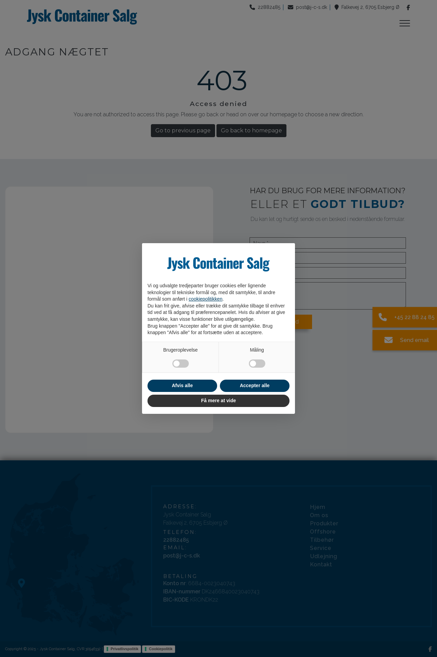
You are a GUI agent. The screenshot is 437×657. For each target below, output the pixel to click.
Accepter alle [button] (254, 385)
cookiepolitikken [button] (206, 299)
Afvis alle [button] (182, 385)
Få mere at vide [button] (218, 400)
